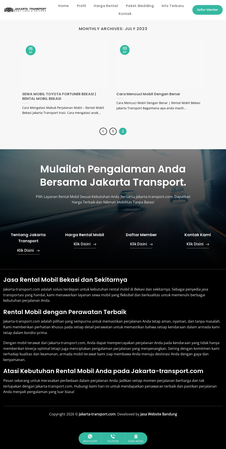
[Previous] (103, 131)
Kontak (125, 13)
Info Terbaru (173, 6)
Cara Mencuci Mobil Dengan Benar (148, 94)
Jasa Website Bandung (158, 414)
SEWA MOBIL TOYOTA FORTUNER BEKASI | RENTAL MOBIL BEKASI (59, 96)
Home (63, 6)
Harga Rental (106, 6)
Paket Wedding (140, 6)
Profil (81, 6)
